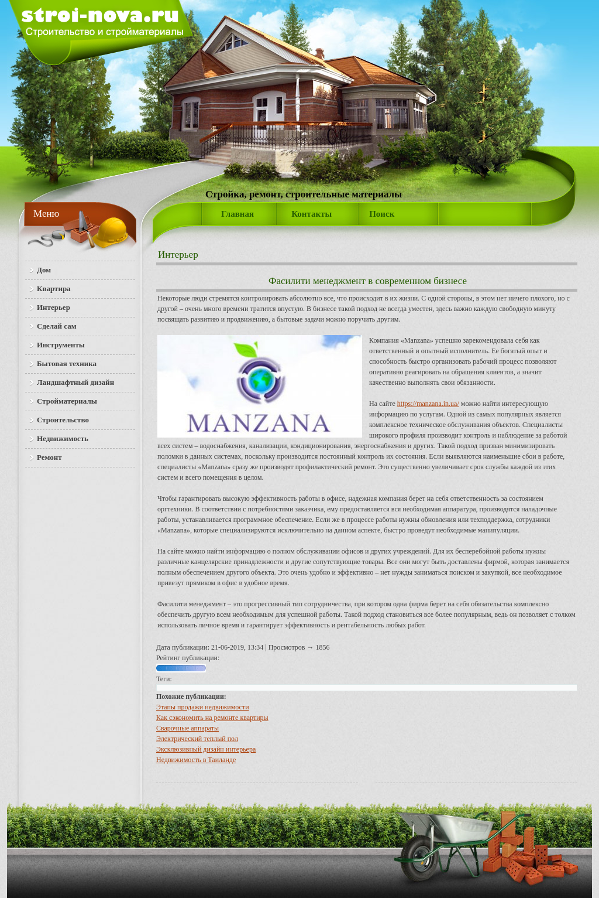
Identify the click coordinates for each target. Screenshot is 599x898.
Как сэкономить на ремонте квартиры (212, 717)
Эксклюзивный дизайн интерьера (206, 749)
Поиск (381, 213)
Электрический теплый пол (197, 739)
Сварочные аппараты (187, 728)
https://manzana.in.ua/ (428, 404)
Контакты (311, 213)
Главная (237, 213)
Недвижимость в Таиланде (196, 760)
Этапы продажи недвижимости (202, 707)
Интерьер (178, 254)
